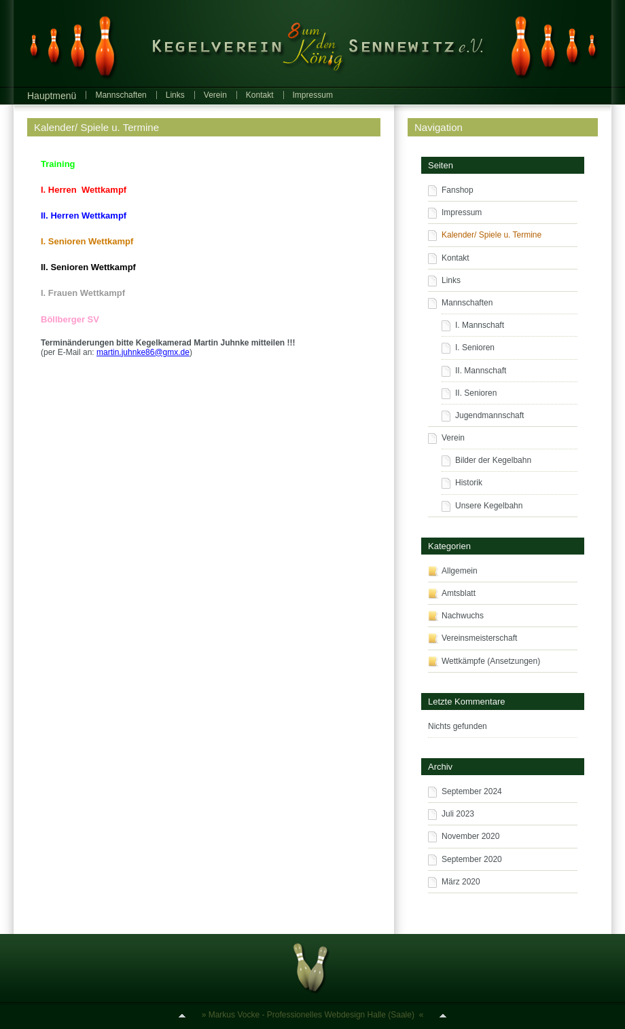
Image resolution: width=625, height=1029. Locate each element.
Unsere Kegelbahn (488, 505)
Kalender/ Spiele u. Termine (96, 127)
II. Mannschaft (480, 370)
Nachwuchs (463, 615)
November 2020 (470, 836)
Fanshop (458, 190)
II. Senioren (476, 393)
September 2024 (472, 791)
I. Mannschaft (479, 325)
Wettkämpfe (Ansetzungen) (491, 661)
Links (175, 95)
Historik (468, 482)
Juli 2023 (458, 814)
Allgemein (460, 571)
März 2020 (461, 881)
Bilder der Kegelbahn (493, 460)
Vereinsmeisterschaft (479, 638)
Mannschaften (120, 95)
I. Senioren (475, 347)
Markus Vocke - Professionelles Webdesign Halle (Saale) (311, 1014)
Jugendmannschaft (489, 415)
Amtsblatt (459, 593)
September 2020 (472, 859)
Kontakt (260, 95)
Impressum (313, 95)
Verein (215, 95)
